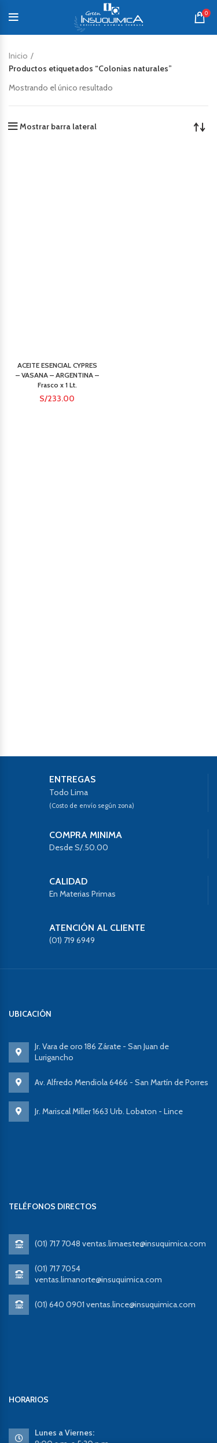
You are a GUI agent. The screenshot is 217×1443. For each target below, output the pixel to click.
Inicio (18, 55)
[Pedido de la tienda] (199, 126)
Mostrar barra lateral (58, 126)
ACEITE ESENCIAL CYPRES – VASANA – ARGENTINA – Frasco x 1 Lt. (57, 375)
